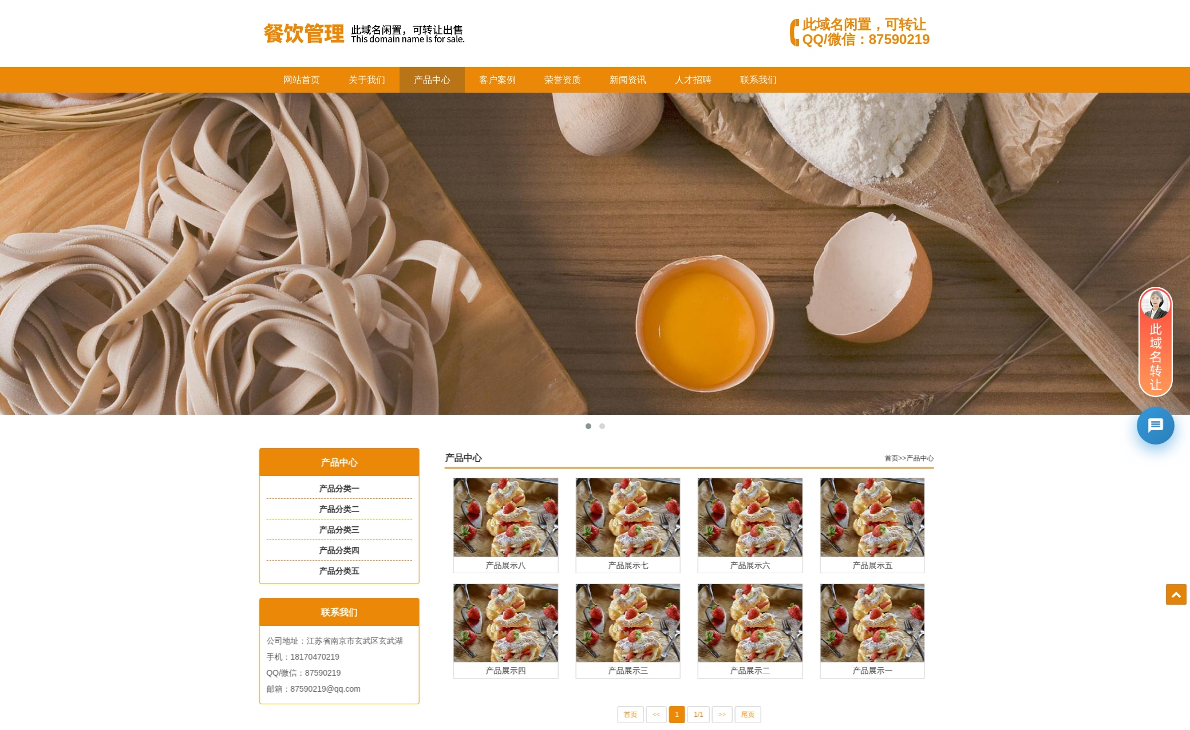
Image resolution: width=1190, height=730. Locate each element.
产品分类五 (334, 571)
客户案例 (497, 80)
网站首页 (301, 80)
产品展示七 (643, 565)
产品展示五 (888, 565)
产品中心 (432, 80)
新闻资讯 (628, 80)
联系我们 (758, 80)
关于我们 (367, 80)
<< (672, 715)
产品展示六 (766, 565)
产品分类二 (334, 509)
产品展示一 (888, 670)
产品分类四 (334, 550)
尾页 (763, 715)
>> (738, 715)
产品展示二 (766, 670)
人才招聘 (693, 80)
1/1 (714, 715)
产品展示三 (643, 670)
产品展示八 (521, 565)
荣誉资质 (562, 80)
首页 (907, 458)
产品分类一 (334, 488)
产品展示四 (521, 670)
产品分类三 (334, 529)
